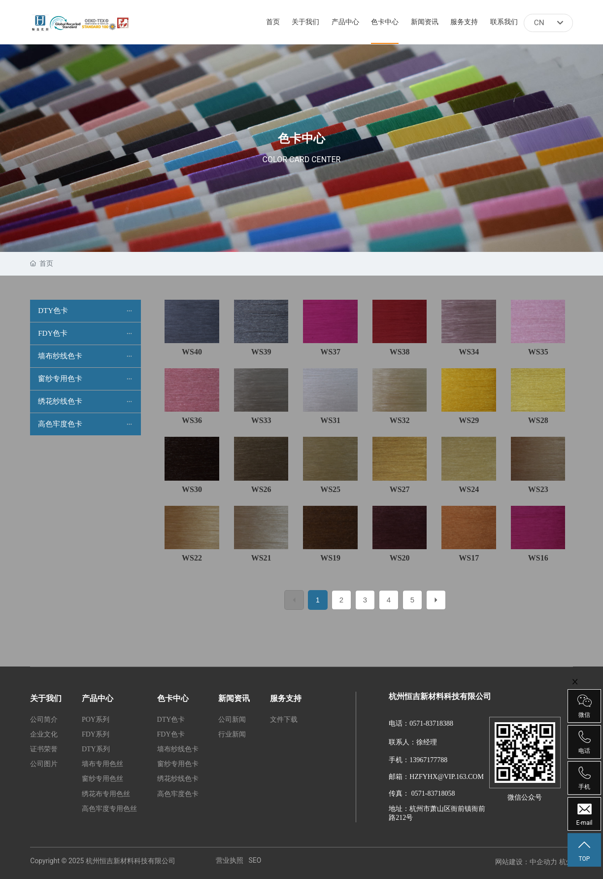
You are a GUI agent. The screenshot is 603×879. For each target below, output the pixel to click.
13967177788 (428, 760)
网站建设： (512, 862)
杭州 (566, 862)
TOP (584, 850)
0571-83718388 (431, 723)
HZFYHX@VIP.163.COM (446, 776)
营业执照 (229, 860)
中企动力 (543, 862)
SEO (254, 860)
